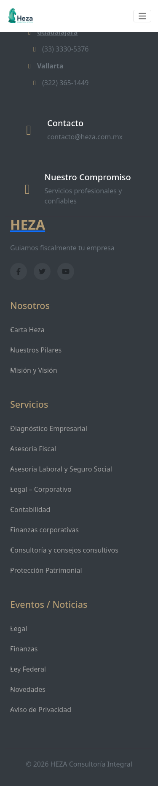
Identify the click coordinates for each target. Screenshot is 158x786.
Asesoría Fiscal (33, 448)
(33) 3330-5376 (59, 49)
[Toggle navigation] (142, 16)
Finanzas (23, 648)
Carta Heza (27, 329)
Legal (18, 628)
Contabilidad (30, 509)
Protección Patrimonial (46, 570)
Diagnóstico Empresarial (48, 428)
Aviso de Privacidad (40, 709)
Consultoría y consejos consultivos (64, 550)
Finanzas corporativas (44, 529)
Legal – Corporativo (41, 489)
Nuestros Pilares (36, 350)
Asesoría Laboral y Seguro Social (61, 469)
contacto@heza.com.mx (85, 136)
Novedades (28, 689)
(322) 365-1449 (59, 82)
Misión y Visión (33, 370)
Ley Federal (28, 669)
